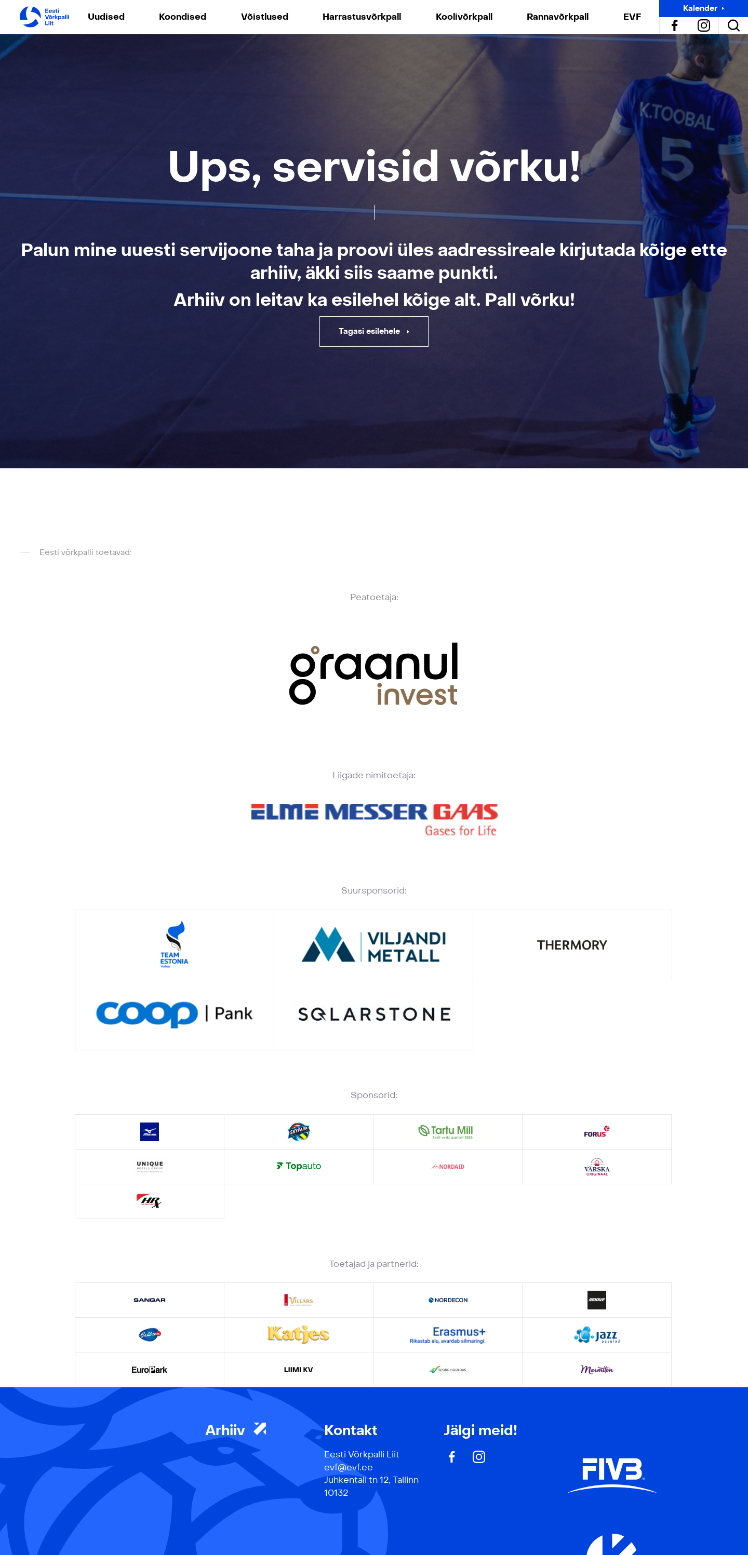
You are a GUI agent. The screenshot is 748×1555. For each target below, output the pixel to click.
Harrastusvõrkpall (362, 16)
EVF (632, 16)
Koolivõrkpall (464, 16)
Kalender (700, 8)
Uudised (106, 16)
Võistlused (264, 16)
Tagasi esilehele (370, 331)
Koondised (182, 16)
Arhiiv (235, 1430)
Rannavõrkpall (558, 16)
